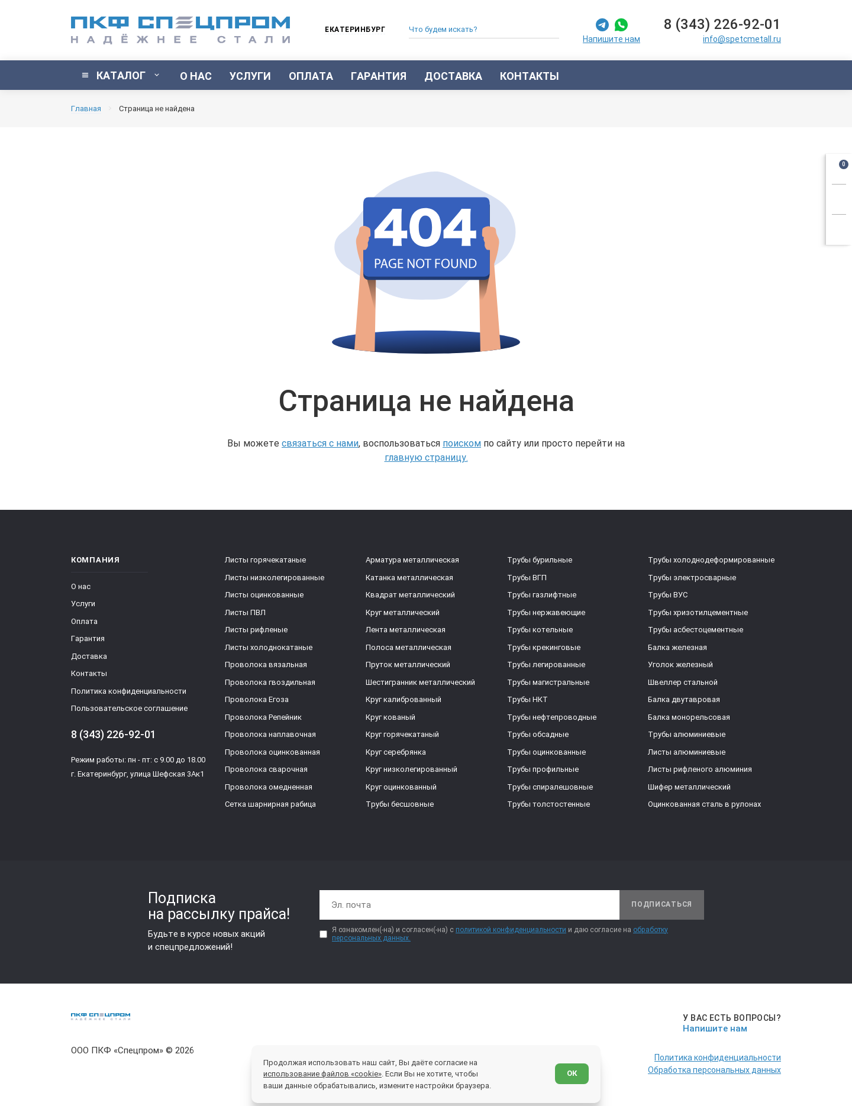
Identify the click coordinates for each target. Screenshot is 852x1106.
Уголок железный (680, 664)
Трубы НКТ (527, 699)
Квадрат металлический (410, 594)
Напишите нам (611, 39)
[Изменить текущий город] (349, 30)
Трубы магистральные (548, 682)
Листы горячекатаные (265, 559)
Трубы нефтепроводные (551, 717)
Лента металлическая (406, 629)
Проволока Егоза (257, 699)
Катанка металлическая (409, 577)
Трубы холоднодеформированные (711, 559)
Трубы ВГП (527, 577)
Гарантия (88, 638)
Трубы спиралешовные (550, 786)
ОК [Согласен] (572, 1073)
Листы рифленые (256, 629)
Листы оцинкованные (264, 594)
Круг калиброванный (403, 699)
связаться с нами (320, 443)
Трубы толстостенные (548, 804)
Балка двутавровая (684, 699)
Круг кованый (390, 717)
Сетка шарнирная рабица (270, 804)
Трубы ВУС (668, 594)
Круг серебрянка (396, 752)
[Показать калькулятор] (839, 228)
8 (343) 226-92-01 (722, 24)
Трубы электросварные (692, 577)
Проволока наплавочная (270, 734)
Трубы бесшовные (400, 804)
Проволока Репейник (263, 717)
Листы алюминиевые (686, 752)
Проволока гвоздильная (270, 682)
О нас (81, 586)
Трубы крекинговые (543, 647)
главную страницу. (426, 457)
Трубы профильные (543, 769)
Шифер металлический (689, 786)
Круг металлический (403, 612)
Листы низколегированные (274, 577)
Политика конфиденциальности (128, 691)
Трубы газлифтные (541, 594)
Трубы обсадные (538, 734)
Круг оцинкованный (401, 786)
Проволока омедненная (268, 786)
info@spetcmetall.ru (742, 39)
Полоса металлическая (408, 647)
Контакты (89, 673)
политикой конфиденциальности (511, 930)
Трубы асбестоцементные (695, 629)
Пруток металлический (408, 664)
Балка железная (677, 647)
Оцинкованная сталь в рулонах (704, 804)
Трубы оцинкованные (546, 752)
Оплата (84, 621)
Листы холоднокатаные (268, 647)
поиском (462, 443)
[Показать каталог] (121, 75)
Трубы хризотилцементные (698, 612)
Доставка (89, 656)
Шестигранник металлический (420, 682)
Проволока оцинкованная (272, 752)
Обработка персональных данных (714, 1070)
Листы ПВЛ (245, 612)
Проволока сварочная (266, 769)
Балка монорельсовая (689, 717)
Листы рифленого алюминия (700, 769)
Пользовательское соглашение (129, 708)
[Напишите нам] (730, 1023)
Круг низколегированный (411, 769)
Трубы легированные (546, 664)
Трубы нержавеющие (546, 612)
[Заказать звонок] (839, 197)
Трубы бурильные (539, 559)
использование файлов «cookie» (322, 1073)
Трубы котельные (540, 629)
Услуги (83, 603)
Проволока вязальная (266, 664)
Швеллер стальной (683, 682)
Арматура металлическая (412, 559)
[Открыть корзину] (839, 167)
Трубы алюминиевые (686, 734)
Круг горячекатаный (402, 734)
